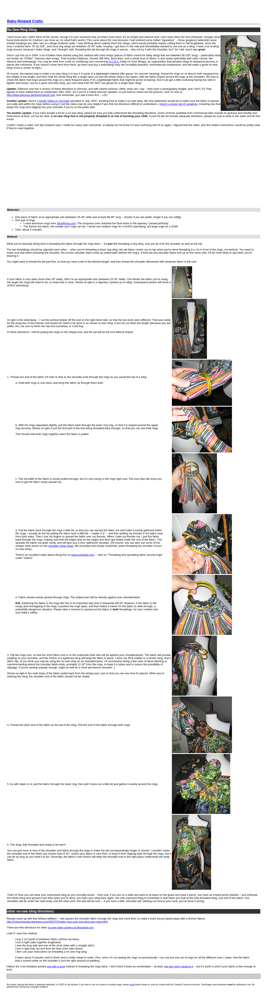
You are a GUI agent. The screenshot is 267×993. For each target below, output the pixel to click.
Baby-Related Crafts (25, 21)
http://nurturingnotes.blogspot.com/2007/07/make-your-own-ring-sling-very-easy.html (57, 921)
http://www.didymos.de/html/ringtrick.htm (31, 95)
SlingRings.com (66, 223)
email (132, 984)
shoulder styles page (60, 545)
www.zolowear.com (82, 554)
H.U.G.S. (114, 61)
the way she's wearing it (178, 966)
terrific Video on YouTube (54, 100)
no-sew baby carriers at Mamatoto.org (70, 927)
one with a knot (56, 966)
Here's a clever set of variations (179, 104)
